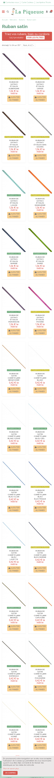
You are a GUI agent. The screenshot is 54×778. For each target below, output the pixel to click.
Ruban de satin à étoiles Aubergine (14, 85)
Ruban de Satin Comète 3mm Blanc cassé (14, 435)
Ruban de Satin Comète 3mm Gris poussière (40, 673)
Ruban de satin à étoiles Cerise (40, 85)
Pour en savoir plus (10, 769)
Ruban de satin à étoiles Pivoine (40, 318)
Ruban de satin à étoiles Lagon (13, 202)
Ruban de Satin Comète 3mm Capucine (40, 614)
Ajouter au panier (14, 98)
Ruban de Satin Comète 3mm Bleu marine (40, 554)
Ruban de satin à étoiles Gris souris (40, 143)
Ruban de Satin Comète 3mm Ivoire (14, 733)
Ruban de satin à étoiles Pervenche (13, 318)
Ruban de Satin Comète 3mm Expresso (14, 672)
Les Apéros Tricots (43, 2)
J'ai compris (10, 773)
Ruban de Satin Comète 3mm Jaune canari (40, 733)
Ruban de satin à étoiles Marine (13, 260)
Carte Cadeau (27, 2)
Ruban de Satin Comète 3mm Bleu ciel (40, 435)
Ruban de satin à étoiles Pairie (40, 260)
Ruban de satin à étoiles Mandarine (40, 202)
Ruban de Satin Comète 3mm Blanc (40, 377)
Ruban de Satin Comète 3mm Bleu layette (14, 555)
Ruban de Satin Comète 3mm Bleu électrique (40, 494)
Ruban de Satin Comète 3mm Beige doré (14, 377)
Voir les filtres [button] (35, 37)
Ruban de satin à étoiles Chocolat (14, 143)
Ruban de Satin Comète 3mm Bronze (14, 614)
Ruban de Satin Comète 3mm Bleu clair (14, 493)
